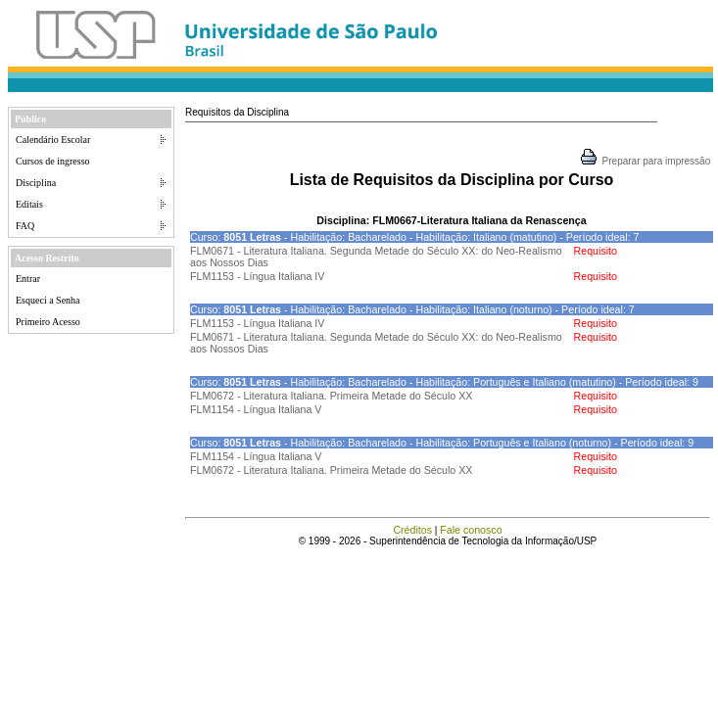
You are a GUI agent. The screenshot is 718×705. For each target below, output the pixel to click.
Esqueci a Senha (48, 300)
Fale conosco (471, 530)
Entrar (28, 278)
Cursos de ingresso (53, 161)
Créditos (412, 530)
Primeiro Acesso (48, 321)
